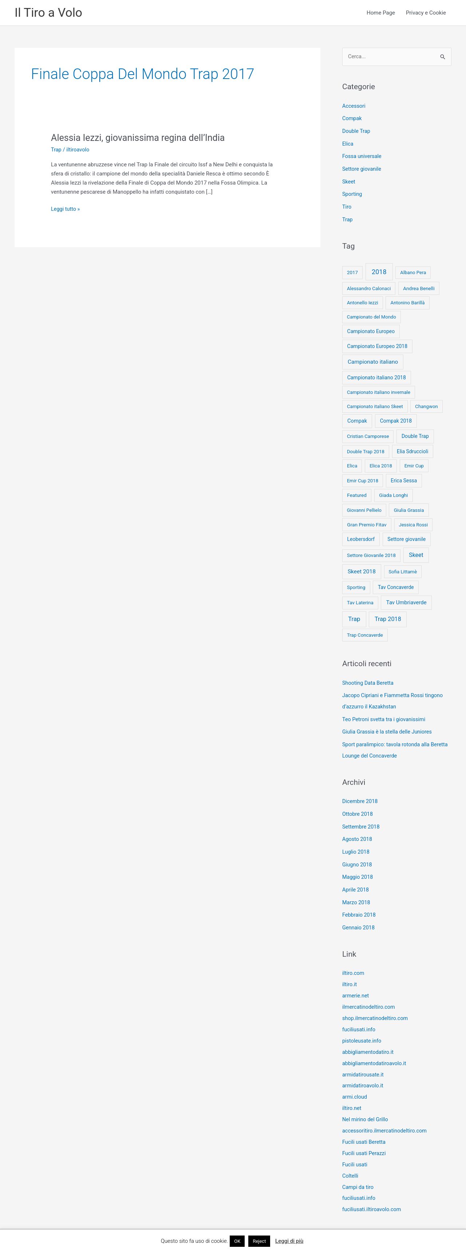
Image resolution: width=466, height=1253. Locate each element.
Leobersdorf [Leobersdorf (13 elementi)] (361, 536)
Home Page (381, 13)
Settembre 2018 (361, 821)
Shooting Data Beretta (368, 680)
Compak (352, 119)
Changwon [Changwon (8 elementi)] (426, 404)
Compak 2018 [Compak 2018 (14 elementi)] (396, 419)
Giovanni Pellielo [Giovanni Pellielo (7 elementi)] (364, 507)
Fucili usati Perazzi (364, 1139)
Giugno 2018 (357, 858)
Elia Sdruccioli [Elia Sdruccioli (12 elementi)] (412, 449)
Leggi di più (289, 1241)
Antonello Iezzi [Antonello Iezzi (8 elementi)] (362, 300)
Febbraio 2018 (359, 907)
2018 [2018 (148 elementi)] (379, 269)
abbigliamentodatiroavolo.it (375, 1052)
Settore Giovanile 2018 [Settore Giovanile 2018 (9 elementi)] (371, 553)
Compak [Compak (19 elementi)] (357, 418)
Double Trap (356, 131)
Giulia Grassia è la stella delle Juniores (388, 728)
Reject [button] (259, 1241)
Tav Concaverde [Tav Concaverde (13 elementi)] (396, 585)
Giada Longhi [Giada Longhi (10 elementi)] (393, 493)
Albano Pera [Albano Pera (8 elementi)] (413, 270)
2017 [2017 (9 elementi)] (352, 270)
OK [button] (237, 1241)
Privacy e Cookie (426, 13)
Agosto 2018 (357, 833)
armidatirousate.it (363, 1063)
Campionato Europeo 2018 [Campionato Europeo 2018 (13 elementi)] (377, 344)
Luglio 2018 (356, 845)
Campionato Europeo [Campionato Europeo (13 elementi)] (371, 329)
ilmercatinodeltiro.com (369, 997)
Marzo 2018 (356, 895)
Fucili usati (355, 1150)
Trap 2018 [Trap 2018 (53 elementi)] (388, 616)
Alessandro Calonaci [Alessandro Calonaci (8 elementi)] (369, 286)
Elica (348, 144)
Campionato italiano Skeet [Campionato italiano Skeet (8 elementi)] (375, 404)
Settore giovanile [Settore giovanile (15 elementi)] (406, 536)
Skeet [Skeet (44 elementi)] (416, 552)
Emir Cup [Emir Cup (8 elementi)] (414, 463)
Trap (56, 150)
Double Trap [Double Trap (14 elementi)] (415, 434)
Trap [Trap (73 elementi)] (354, 616)
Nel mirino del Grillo (366, 1106)
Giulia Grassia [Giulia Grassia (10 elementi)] (409, 507)
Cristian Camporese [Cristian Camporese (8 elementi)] (368, 434)
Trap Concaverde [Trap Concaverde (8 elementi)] (365, 632)
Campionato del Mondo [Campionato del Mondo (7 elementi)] (371, 314)
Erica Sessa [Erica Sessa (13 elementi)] (404, 478)
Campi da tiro (358, 1172)
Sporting (352, 193)
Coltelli (350, 1161)
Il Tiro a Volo (50, 12)
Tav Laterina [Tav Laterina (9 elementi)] (360, 600)
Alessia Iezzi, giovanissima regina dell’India (141, 138)
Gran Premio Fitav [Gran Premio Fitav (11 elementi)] (366, 522)
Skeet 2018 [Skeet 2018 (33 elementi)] (362, 569)
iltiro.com (353, 964)
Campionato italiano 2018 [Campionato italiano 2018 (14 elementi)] (376, 375)
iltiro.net (352, 1095)
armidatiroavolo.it (363, 1074)
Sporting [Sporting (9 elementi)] (356, 585)
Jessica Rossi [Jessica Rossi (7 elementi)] (413, 522)
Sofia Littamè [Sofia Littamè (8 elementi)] (402, 569)
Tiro (347, 205)
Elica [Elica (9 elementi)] (352, 463)
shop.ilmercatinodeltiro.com (376, 1008)
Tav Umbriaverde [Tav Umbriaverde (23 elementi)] (406, 600)
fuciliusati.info (359, 1019)
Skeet (349, 180)
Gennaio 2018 (359, 919)
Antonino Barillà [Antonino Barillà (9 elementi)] (407, 300)
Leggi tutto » (66, 209)
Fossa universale (362, 156)
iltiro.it (350, 975)
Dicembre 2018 (360, 796)
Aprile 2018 (356, 883)
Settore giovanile (362, 168)
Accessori (354, 106)
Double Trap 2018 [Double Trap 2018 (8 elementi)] (365, 449)
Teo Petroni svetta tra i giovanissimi (385, 715)
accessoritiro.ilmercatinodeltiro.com (386, 1117)
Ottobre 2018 (358, 809)
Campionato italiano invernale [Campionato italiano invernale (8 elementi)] (378, 389)
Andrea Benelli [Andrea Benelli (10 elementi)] (419, 286)
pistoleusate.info (362, 1030)
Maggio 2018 (358, 870)
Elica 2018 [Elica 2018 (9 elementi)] (381, 463)
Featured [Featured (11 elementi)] (357, 493)
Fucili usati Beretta (364, 1128)
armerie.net (356, 986)
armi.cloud (355, 1085)
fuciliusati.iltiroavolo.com (372, 1194)
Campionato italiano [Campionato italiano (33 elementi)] (373, 359)
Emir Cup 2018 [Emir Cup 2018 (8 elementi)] (362, 478)
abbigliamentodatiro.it (368, 1041)
